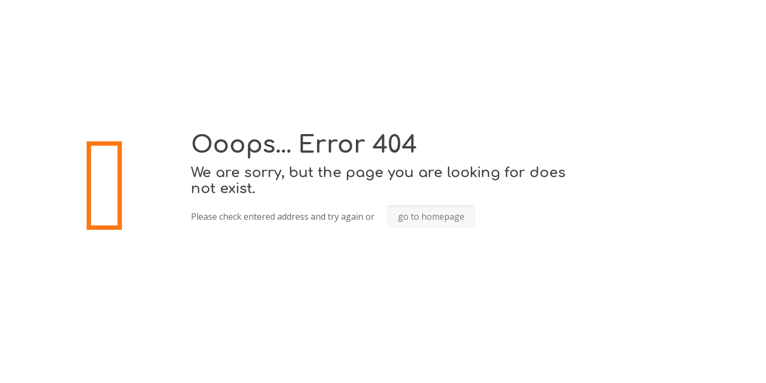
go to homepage (431, 216)
